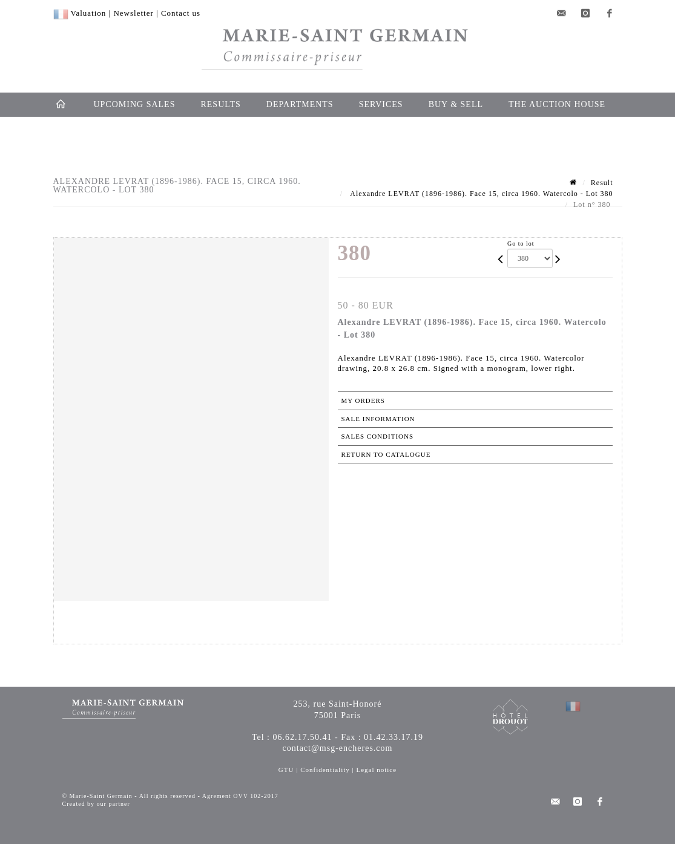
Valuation (89, 13)
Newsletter (133, 13)
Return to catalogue (386, 454)
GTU (286, 769)
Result (602, 182)
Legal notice (376, 769)
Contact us (180, 13)
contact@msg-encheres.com (338, 748)
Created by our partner (96, 803)
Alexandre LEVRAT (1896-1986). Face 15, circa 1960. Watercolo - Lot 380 (480, 193)
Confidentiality (325, 769)
